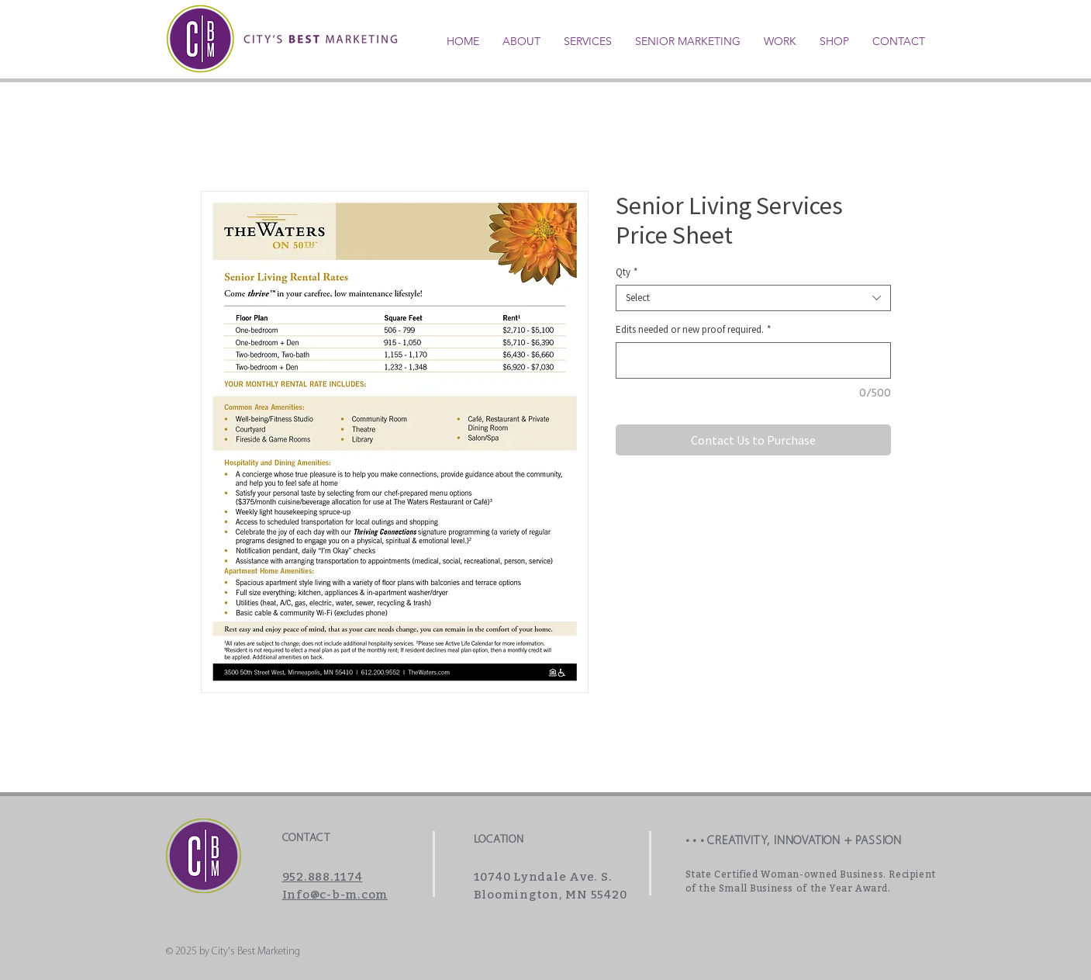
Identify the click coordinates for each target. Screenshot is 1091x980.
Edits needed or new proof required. (693, 330)
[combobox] (753, 298)
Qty (626, 272)
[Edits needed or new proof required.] (753, 360)
